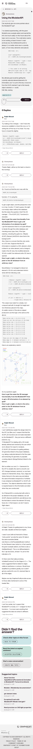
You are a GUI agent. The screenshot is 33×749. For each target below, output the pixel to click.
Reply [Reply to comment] (22, 153)
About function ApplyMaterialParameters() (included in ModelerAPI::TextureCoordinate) (17, 680)
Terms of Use (21, 741)
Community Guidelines (16, 743)
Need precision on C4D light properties (17, 707)
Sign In (30, 3)
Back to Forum (10, 642)
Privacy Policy (11, 741)
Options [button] (30, 8)
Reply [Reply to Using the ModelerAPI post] (27, 100)
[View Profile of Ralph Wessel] (9, 116)
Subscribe (13, 99)
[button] (4, 102)
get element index (10, 694)
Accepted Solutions (12, 654)
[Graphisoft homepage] (24, 727)
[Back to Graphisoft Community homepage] (11, 3)
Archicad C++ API (9, 684)
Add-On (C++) (7, 95)
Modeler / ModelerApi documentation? (17, 688)
